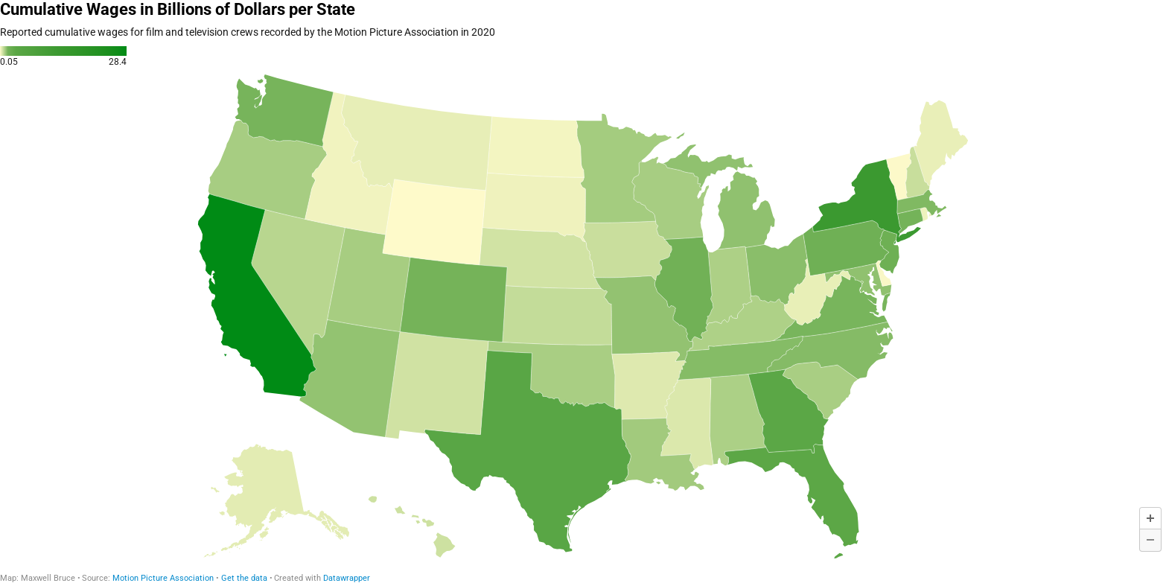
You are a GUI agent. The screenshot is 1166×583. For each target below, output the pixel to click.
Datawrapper (346, 578)
